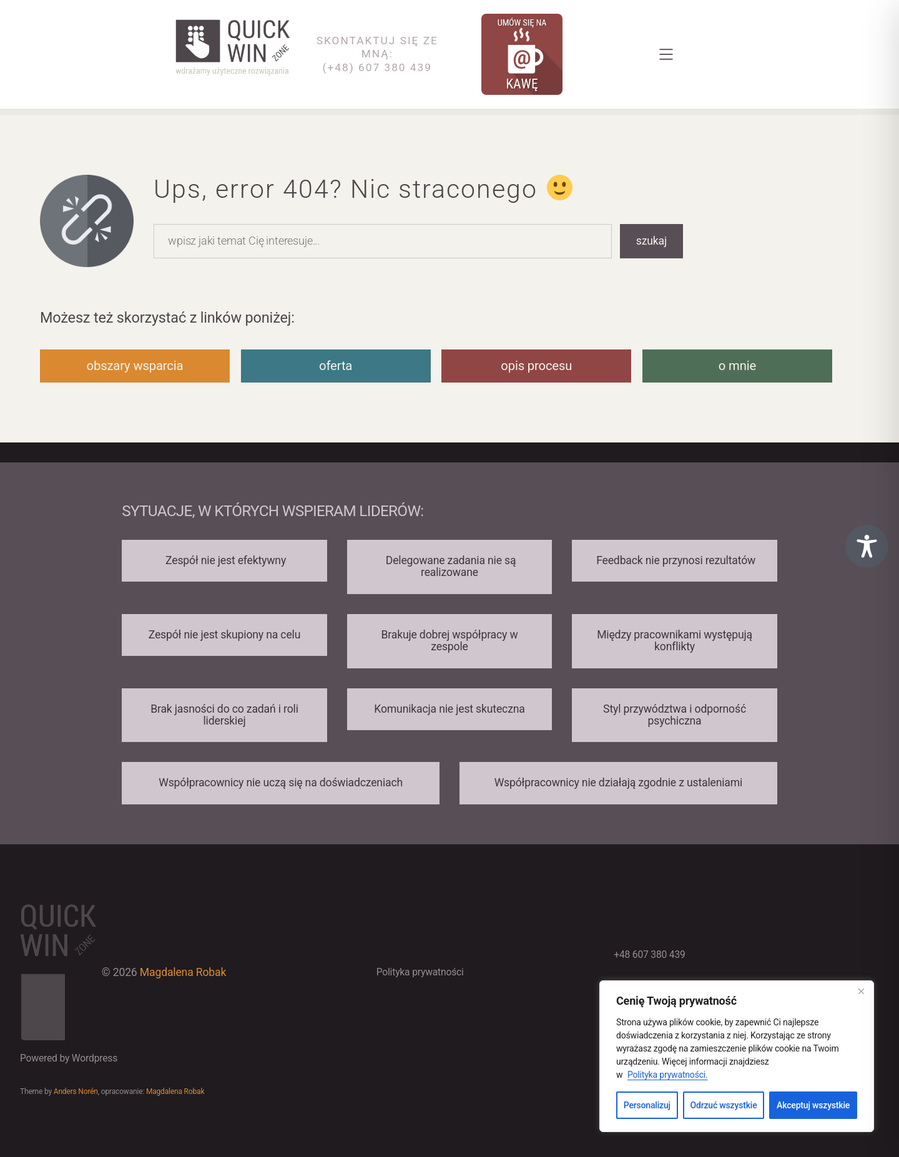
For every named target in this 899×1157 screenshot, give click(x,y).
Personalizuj (647, 1105)
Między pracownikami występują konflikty (674, 640)
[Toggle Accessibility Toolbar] (867, 546)
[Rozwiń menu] (666, 54)
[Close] (860, 991)
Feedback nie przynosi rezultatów (674, 560)
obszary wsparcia (135, 365)
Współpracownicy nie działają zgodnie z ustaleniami (618, 782)
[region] (736, 1056)
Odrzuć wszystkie (723, 1105)
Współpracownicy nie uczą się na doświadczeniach (281, 782)
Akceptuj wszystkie (813, 1105)
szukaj (651, 241)
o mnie (737, 365)
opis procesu (536, 365)
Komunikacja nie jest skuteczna (449, 709)
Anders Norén (76, 1091)
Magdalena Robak (183, 972)
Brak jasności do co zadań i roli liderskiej (224, 715)
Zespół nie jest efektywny (224, 560)
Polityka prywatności (420, 972)
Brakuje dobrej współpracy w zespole (449, 640)
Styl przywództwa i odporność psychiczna (674, 715)
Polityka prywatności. (667, 1075)
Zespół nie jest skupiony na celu (225, 634)
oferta (335, 365)
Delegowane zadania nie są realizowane (449, 566)
